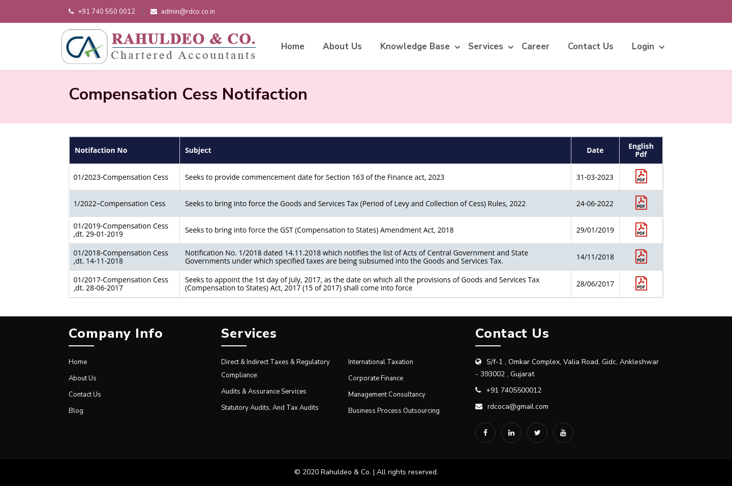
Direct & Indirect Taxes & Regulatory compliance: (275, 369)
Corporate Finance (375, 378)
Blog (76, 410)
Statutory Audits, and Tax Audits (270, 407)
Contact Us (591, 46)
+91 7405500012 (513, 390)
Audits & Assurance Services (264, 391)
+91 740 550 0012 (102, 11)
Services (485, 46)
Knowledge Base (415, 46)
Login (643, 46)
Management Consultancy (386, 394)
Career (536, 46)
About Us (342, 46)
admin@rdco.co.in (182, 11)
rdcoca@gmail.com (517, 406)
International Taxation (380, 362)
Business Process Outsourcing (394, 410)
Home (292, 46)
